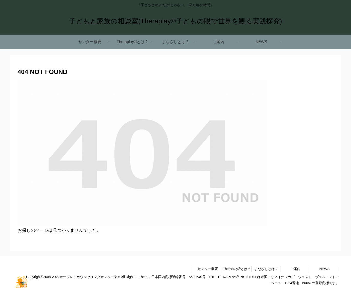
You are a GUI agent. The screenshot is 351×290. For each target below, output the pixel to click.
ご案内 (295, 269)
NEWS (324, 269)
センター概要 (207, 269)
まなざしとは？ (266, 269)
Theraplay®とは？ (237, 269)
